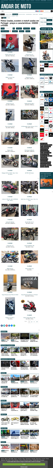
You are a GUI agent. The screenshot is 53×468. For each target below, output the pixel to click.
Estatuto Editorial (15, 460)
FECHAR (23, 464)
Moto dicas (4, 428)
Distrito (27, 31)
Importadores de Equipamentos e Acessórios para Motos (45, 160)
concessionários (29, 14)
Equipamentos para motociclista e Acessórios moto (45, 148)
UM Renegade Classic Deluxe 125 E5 (29, 126)
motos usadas (15, 14)
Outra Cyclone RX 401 (10, 126)
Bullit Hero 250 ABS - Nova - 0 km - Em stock (29, 200)
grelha (5, 17)
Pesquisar (49, 20)
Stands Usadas (47, 152)
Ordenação (19, 28)
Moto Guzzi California (29, 150)
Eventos (3, 442)
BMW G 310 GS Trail (10, 77)
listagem (8, 17)
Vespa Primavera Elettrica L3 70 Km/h (29, 294)
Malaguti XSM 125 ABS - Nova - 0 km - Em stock (10, 173)
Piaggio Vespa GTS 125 (10, 54)
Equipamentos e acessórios (8, 359)
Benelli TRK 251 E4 (29, 222)
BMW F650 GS (10, 268)
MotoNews (4, 331)
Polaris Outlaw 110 (29, 268)
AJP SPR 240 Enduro (29, 173)
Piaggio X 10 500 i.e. (10, 317)
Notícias (6, 458)
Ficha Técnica (8, 460)
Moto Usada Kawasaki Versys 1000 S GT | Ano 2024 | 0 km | (46, 180)
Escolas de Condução (45, 163)
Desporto (3, 400)
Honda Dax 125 (10, 245)
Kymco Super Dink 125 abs (29, 317)
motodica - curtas (14, 16)
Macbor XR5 (10, 150)
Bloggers (49, 165)
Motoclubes (43, 165)
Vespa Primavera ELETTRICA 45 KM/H (10, 294)
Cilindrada (15, 31)
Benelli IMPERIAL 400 (29, 245)
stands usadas (35, 14)
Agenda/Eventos (44, 145)
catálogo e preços (8, 14)
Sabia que (4, 414)
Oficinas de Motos (44, 154)
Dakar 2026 (11, 458)
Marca (33, 28)
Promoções (33, 458)
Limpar (2, 28)
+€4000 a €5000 (4, 31)
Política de (23, 466)
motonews (41, 14)
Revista (47, 458)
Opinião (15, 458)
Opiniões (3, 373)
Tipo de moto (26, 28)
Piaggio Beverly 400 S (29, 103)
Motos (23, 458)
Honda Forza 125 (29, 54)
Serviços (47, 167)
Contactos (3, 460)
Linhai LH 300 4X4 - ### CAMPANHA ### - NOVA (10, 200)
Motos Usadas (43, 143)
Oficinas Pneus (43, 156)
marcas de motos (22, 14)
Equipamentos (28, 458)
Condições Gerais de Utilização (38, 460)
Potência (22, 31)
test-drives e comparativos (5, 16)
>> (37, 322)
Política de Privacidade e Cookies (25, 460)
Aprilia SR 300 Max (10, 222)
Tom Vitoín (20, 458)
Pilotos (42, 167)
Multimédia (4, 386)
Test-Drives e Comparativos (7, 345)
